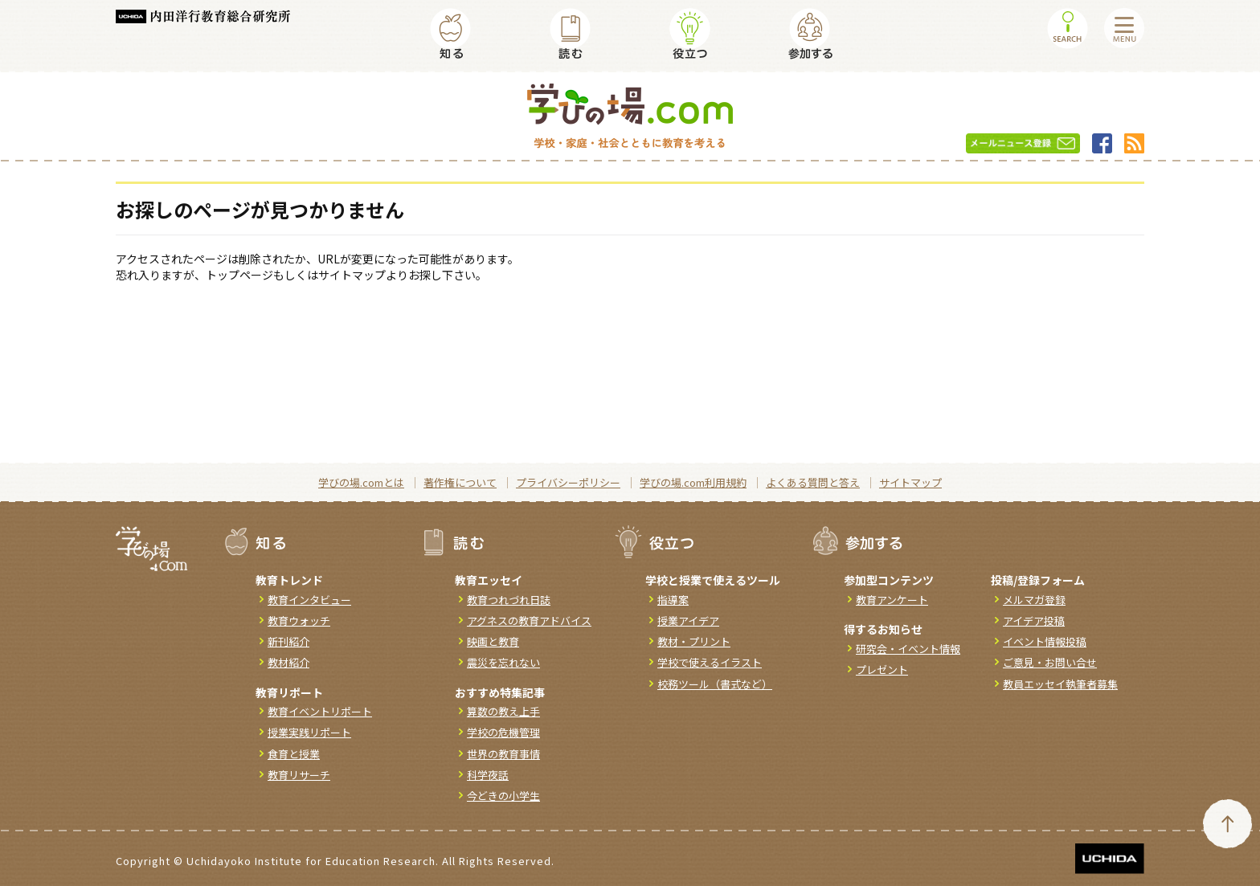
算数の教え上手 (503, 711)
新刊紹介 (288, 641)
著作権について (460, 482)
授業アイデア (688, 620)
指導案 (673, 599)
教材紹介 (288, 662)
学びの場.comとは (361, 482)
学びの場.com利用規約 (693, 482)
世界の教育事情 (503, 753)
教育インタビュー (309, 599)
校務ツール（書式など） (714, 684)
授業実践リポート (309, 732)
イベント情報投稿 (1044, 641)
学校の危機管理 (503, 732)
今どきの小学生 (503, 795)
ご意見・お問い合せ (1050, 662)
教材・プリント (693, 641)
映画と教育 (493, 641)
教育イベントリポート (320, 711)
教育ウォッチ (299, 620)
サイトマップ (910, 482)
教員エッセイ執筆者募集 (1060, 684)
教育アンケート (892, 599)
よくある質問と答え (813, 482)
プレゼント (882, 669)
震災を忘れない (503, 662)
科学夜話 (488, 774)
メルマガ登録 (1034, 599)
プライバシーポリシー (568, 482)
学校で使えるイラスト (709, 662)
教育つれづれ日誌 (508, 599)
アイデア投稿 (1034, 620)
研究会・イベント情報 (908, 648)
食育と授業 (294, 753)
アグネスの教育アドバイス (529, 620)
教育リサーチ (299, 774)
